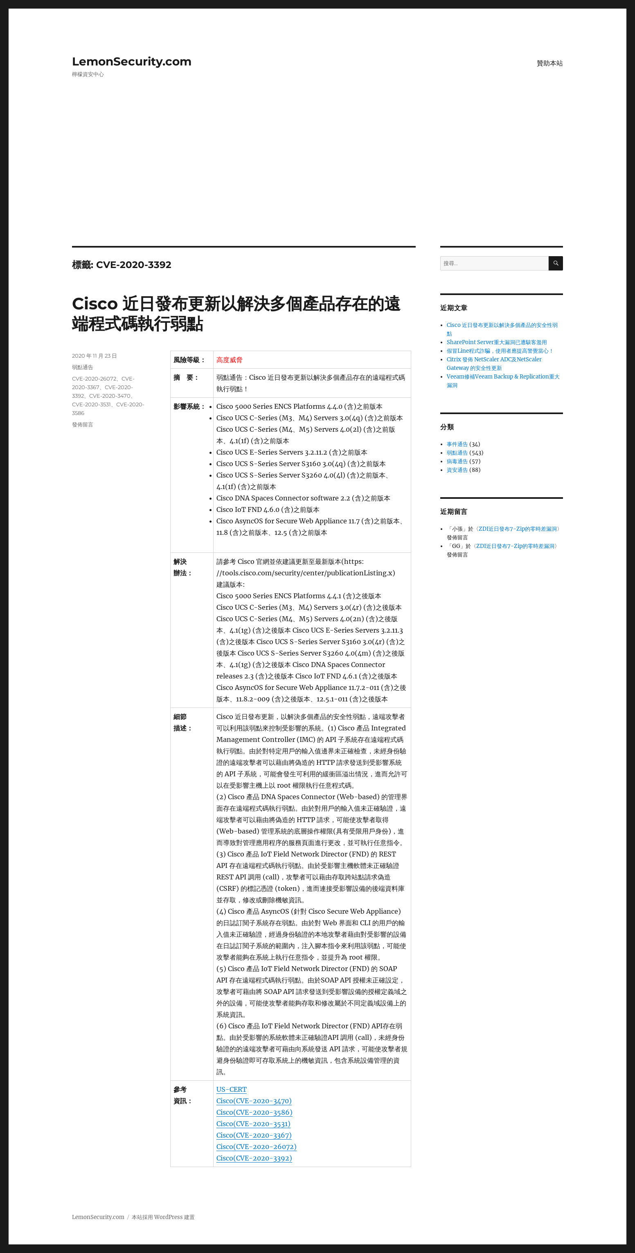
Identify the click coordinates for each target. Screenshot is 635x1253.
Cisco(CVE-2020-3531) (253, 1124)
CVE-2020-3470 (110, 395)
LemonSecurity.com (131, 61)
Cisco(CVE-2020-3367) (254, 1135)
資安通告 (457, 469)
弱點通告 (82, 367)
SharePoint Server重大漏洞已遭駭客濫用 (497, 342)
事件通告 (457, 444)
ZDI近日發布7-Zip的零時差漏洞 (518, 528)
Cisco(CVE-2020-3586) (254, 1112)
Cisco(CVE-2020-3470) (254, 1101)
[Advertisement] (317, 185)
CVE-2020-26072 (94, 378)
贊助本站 (550, 63)
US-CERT (231, 1089)
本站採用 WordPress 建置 (163, 1217)
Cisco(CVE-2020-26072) (256, 1147)
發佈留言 (82, 424)
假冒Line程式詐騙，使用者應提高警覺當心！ (500, 350)
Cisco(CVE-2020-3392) (254, 1158)
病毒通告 (457, 461)
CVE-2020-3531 (91, 404)
